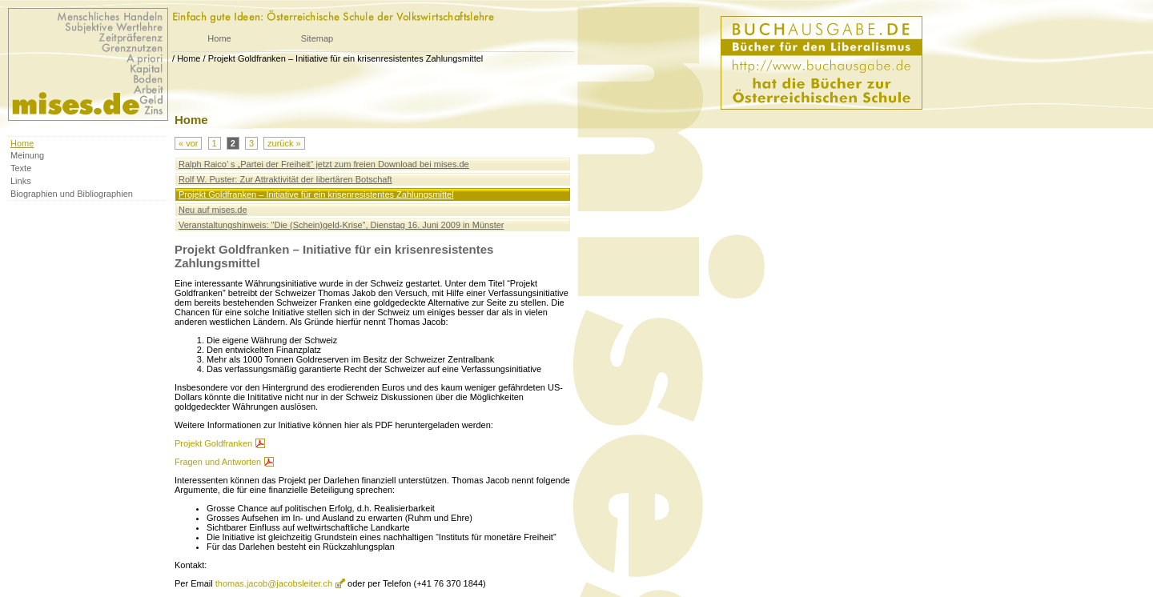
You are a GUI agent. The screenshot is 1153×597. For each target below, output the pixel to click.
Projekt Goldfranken (213, 443)
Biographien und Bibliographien (71, 193)
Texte (20, 168)
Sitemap (317, 38)
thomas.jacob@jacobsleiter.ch (273, 583)
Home (219, 38)
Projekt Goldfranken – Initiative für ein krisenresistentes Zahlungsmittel (346, 58)
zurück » (284, 143)
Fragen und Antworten (218, 462)
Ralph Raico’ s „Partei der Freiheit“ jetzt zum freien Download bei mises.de (324, 164)
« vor (188, 143)
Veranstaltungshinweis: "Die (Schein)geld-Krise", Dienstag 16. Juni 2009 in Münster (341, 225)
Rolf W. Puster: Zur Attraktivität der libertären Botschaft (285, 179)
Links (20, 181)
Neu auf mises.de (213, 209)
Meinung (27, 155)
